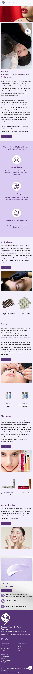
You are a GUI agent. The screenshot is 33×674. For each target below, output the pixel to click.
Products (20, 648)
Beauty (3, 650)
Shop (19, 650)
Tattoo (2, 645)
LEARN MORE (6, 136)
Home (19, 645)
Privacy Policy (4, 662)
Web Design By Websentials (10, 672)
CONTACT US (6, 590)
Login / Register (5, 656)
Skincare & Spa (5, 648)
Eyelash (3, 647)
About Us (20, 647)
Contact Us (20, 652)
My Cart (3, 658)
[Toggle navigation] (30, 3)
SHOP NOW (6, 267)
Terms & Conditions (6, 660)
